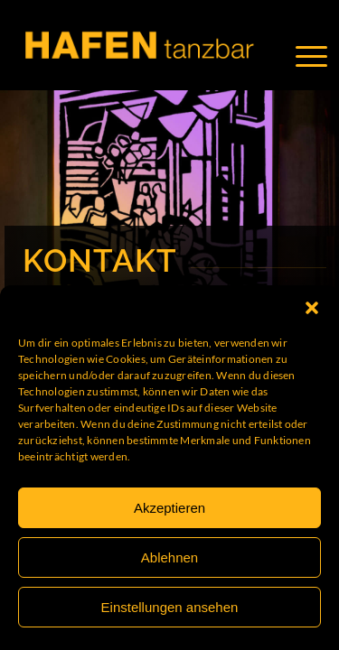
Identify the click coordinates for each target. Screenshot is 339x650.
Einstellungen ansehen (170, 607)
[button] (312, 308)
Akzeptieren (169, 507)
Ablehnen (169, 557)
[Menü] (320, 56)
